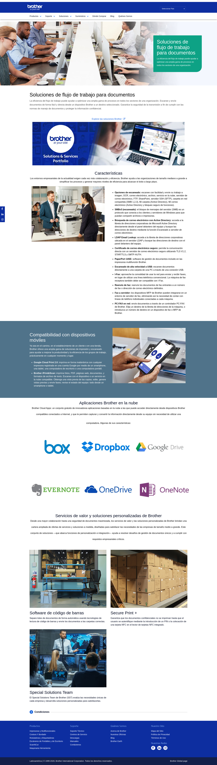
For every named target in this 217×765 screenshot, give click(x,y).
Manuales (74, 741)
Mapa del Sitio (157, 731)
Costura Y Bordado (38, 734)
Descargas (74, 738)
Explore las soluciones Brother (107, 119)
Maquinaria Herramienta (40, 748)
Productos (34, 16)
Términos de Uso (158, 738)
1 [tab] (107, 79)
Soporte (48, 16)
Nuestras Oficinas (118, 734)
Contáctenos (75, 745)
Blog (112, 16)
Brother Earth (116, 741)
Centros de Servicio (78, 734)
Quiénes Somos (125, 16)
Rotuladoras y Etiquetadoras (42, 738)
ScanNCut (34, 745)
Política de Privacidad (160, 734)
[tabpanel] (108, 53)
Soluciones (64, 16)
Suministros (80, 16)
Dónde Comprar (99, 16)
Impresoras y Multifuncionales (42, 731)
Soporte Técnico (77, 731)
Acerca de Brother (118, 731)
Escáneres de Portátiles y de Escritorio (46, 741)
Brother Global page (178, 761)
